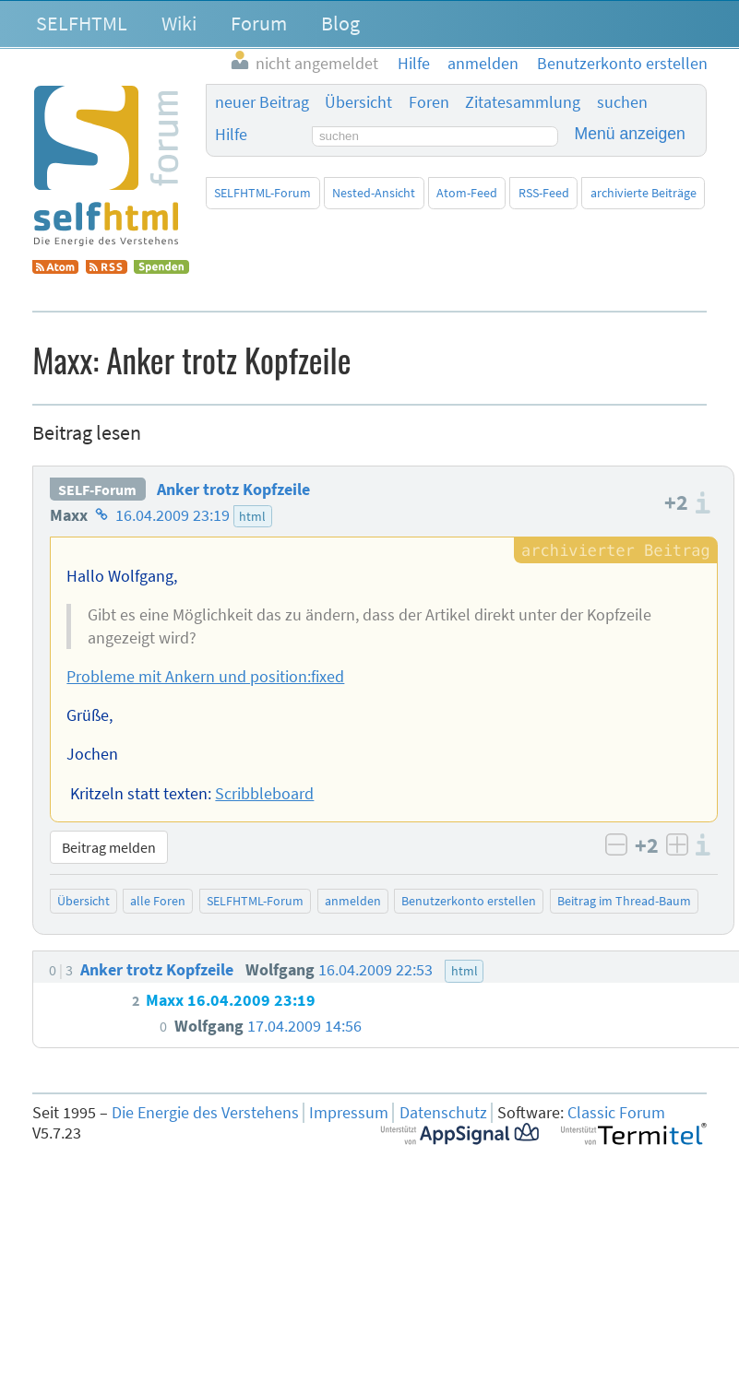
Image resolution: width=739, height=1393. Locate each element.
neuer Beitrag (262, 102)
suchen (622, 102)
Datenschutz (443, 1113)
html (252, 516)
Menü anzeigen (630, 133)
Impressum (348, 1113)
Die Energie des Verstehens (205, 1113)
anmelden (353, 900)
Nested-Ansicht (373, 192)
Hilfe (231, 134)
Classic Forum (616, 1113)
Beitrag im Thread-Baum (624, 900)
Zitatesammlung (522, 102)
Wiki (179, 23)
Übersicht (358, 102)
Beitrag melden (109, 847)
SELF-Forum (97, 489)
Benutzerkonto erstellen (468, 900)
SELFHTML (81, 23)
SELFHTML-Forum (262, 192)
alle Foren (157, 900)
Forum (259, 23)
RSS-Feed (543, 192)
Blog (340, 23)
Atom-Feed (466, 192)
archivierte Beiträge (643, 192)
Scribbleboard (264, 794)
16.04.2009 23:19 (172, 515)
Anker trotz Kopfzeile (233, 489)
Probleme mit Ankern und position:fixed (205, 677)
